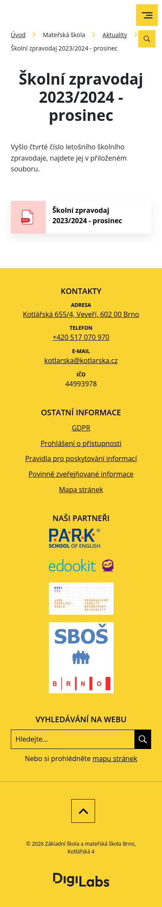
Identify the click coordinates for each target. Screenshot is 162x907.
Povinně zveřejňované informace (81, 474)
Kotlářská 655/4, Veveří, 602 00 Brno (81, 314)
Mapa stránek (81, 489)
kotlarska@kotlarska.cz (81, 360)
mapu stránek (114, 758)
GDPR (81, 428)
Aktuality (114, 35)
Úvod (18, 35)
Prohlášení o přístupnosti (81, 443)
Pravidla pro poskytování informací (81, 458)
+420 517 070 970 (81, 337)
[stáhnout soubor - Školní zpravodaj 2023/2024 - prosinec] (81, 217)
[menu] (147, 15)
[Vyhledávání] (147, 38)
